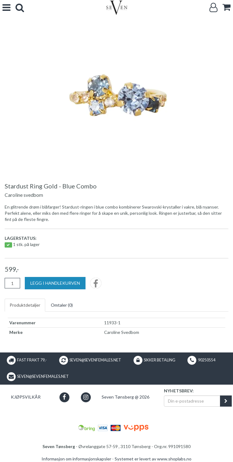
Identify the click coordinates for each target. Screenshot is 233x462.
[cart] (226, 7)
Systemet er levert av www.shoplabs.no (153, 458)
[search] (20, 7)
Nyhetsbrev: (179, 390)
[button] (64, 397)
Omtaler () (62, 305)
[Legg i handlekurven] (55, 283)
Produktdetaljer (25, 305)
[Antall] (12, 283)
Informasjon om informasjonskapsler (76, 458)
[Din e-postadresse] (192, 401)
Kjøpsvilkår (26, 396)
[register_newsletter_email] (226, 401)
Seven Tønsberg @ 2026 (125, 396)
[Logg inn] (213, 7)
